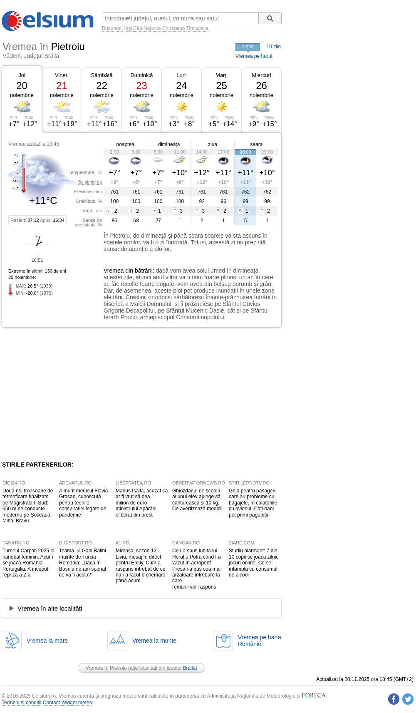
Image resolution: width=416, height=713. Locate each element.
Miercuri (261, 75)
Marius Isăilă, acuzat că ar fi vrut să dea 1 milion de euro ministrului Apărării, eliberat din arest (142, 503)
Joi (21, 75)
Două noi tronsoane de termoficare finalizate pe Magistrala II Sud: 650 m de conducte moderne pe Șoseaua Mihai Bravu (27, 506)
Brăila (189, 668)
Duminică (141, 75)
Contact (51, 703)
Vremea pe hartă (253, 56)
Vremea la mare (47, 640)
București (112, 28)
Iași (128, 28)
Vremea (114, 270)
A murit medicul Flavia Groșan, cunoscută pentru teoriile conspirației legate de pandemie (83, 503)
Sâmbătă (101, 75)
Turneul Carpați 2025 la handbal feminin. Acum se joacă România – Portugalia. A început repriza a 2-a (28, 563)
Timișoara (197, 28)
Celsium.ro (44, 696)
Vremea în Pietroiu (106, 668)
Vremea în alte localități (49, 608)
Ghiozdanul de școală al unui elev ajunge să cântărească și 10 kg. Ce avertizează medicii (197, 500)
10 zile (274, 47)
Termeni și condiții (21, 703)
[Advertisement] (70, 394)
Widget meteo (76, 703)
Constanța (173, 28)
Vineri (62, 75)
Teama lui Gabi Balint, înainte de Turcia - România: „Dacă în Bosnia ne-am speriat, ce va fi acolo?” (83, 563)
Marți (221, 75)
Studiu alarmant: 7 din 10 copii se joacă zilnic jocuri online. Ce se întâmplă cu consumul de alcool (253, 563)
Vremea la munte (154, 640)
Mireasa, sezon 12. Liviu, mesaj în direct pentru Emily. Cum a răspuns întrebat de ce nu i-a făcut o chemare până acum (140, 566)
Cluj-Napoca (147, 28)
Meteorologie (281, 696)
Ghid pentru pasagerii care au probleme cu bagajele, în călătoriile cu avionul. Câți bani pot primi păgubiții (253, 503)
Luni (181, 75)
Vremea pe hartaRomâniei (259, 640)
